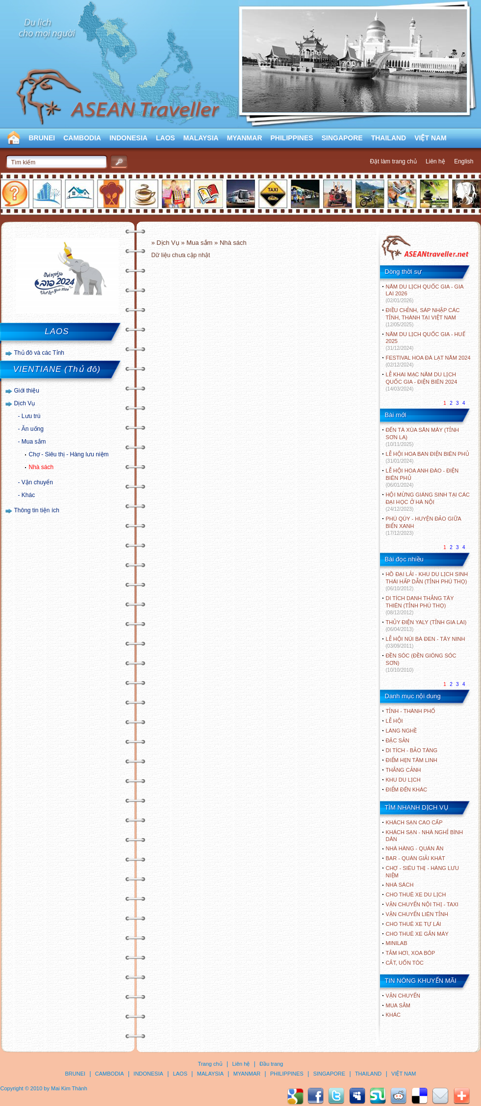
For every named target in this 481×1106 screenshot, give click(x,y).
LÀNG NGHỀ (401, 731)
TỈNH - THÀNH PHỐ (410, 711)
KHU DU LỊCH (403, 780)
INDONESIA (128, 138)
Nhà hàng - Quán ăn (415, 848)
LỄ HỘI (394, 721)
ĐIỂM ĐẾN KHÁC (407, 789)
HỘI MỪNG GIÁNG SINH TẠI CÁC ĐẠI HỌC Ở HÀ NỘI (428, 502)
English (463, 161)
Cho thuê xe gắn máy (417, 934)
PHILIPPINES (292, 138)
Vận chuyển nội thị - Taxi (422, 904)
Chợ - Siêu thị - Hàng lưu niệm (69, 454)
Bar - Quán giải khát (415, 858)
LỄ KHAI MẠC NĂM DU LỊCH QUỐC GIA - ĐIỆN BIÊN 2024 (421, 381)
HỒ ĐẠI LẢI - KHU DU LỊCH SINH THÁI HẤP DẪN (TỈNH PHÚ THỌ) (427, 581)
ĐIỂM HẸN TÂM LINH (411, 760)
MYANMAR (244, 138)
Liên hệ (435, 161)
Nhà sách (41, 467)
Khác (28, 495)
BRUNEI (42, 138)
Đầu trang (271, 1064)
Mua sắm (34, 441)
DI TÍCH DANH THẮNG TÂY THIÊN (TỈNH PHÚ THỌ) (420, 605)
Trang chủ (210, 1064)
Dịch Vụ (24, 403)
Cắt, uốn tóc (405, 963)
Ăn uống (33, 428)
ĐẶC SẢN (397, 740)
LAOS (165, 138)
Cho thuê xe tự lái (413, 924)
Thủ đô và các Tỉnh (39, 352)
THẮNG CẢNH (403, 770)
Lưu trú (31, 416)
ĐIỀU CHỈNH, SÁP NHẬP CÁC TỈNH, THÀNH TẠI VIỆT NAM (423, 317)
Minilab (396, 943)
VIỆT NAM (430, 138)
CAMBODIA (82, 138)
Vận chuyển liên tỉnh (417, 914)
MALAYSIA (201, 138)
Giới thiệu (26, 390)
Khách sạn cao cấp (414, 822)
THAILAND (388, 138)
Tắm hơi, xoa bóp (410, 953)
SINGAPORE (342, 138)
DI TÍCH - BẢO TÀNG (412, 750)
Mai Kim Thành (69, 1088)
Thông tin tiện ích (36, 510)
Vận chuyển (37, 482)
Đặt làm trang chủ (393, 161)
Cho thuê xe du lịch (416, 894)
